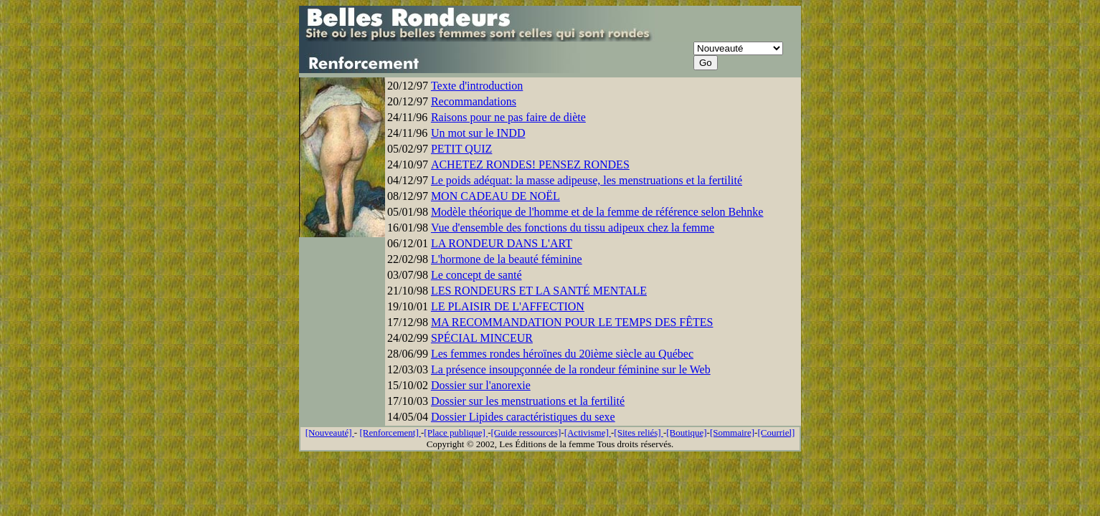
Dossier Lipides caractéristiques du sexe (523, 417)
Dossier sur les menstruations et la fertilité (528, 401)
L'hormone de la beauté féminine (506, 259)
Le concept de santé (476, 275)
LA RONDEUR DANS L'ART (501, 243)
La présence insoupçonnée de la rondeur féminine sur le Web (571, 369)
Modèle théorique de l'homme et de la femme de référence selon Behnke (597, 212)
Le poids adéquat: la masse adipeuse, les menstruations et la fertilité (586, 180)
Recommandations (473, 101)
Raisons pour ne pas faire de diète (508, 117)
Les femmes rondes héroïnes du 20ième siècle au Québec (562, 354)
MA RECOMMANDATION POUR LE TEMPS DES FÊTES (572, 322)
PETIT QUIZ (461, 149)
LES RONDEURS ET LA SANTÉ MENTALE (539, 291)
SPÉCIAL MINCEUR (482, 338)
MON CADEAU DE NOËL (495, 196)
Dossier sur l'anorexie (481, 385)
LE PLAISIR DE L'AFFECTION (507, 306)
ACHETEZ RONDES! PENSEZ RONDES (530, 164)
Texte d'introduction (477, 86)
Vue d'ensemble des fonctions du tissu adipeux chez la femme (572, 227)
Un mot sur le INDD (478, 133)
